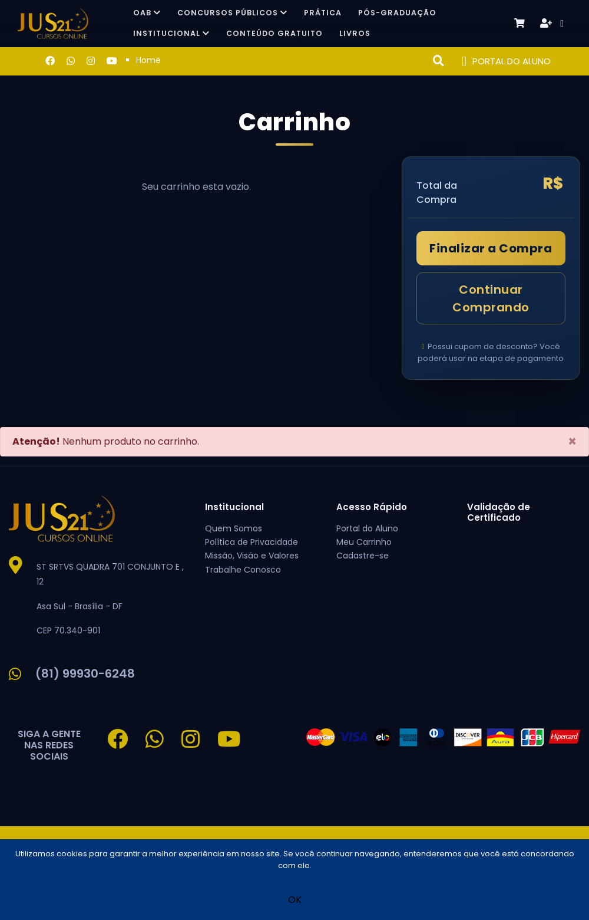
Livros (354, 33)
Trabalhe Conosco (243, 570)
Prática (323, 13)
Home (148, 60)
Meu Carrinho (364, 542)
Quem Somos (233, 528)
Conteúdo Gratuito (274, 33)
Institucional (171, 33)
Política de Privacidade (251, 542)
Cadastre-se (362, 555)
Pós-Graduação (397, 13)
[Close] (572, 442)
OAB (147, 13)
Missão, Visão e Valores (252, 555)
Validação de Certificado (498, 512)
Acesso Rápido (371, 507)
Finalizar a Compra (490, 248)
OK (295, 899)
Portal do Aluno (367, 528)
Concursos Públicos (232, 13)
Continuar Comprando (491, 298)
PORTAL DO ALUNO (506, 61)
